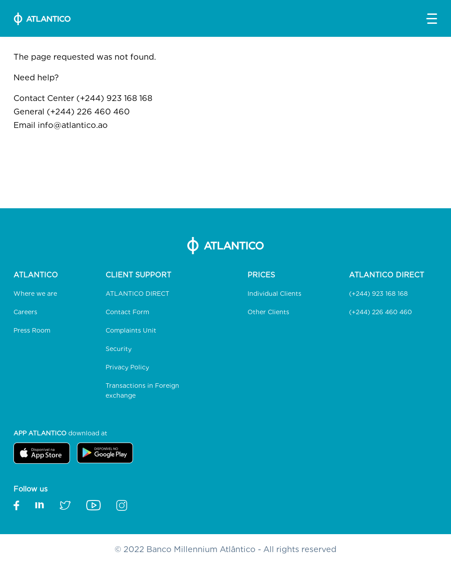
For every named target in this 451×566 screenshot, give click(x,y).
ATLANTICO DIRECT (137, 293)
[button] (431, 18)
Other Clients (268, 312)
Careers (25, 312)
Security (119, 348)
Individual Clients (274, 293)
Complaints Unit (131, 330)
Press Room (31, 330)
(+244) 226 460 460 (380, 312)
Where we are (35, 293)
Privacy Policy (127, 367)
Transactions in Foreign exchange (142, 390)
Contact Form (127, 312)
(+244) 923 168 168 (378, 293)
